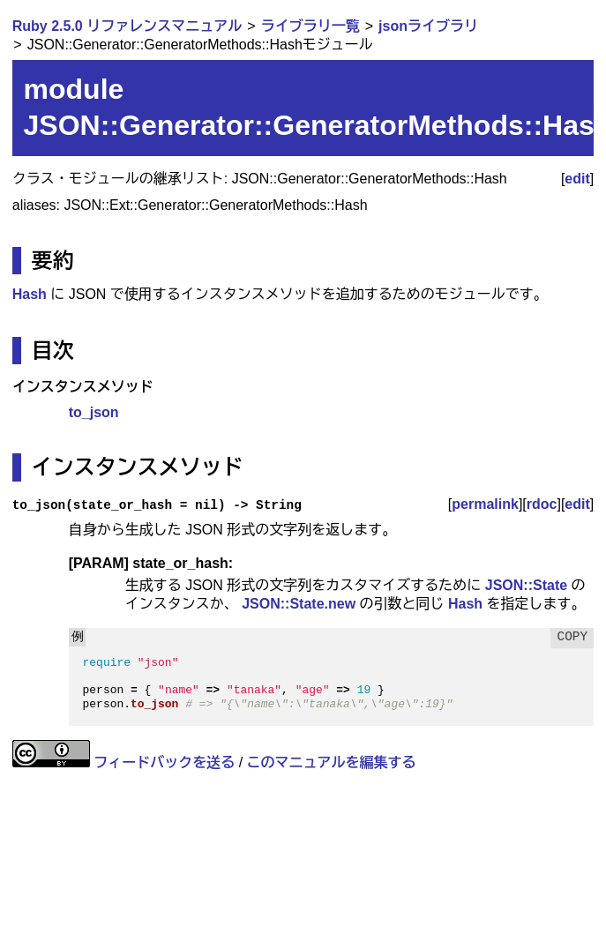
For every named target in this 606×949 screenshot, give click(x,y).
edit (577, 178)
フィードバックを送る (164, 762)
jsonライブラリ (428, 26)
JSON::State (526, 585)
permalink (485, 504)
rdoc (542, 504)
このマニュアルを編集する (331, 762)
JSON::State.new (298, 603)
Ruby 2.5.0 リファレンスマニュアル (127, 26)
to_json (94, 412)
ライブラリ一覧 (310, 26)
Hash (29, 294)
